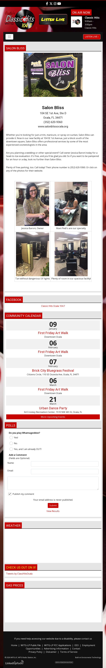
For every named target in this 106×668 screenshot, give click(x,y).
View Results (53, 511)
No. (14, 443)
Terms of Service (68, 651)
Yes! (14, 437)
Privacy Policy (35, 651)
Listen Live (92, 36)
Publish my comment (21, 494)
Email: (10, 470)
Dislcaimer (51, 651)
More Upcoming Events (53, 416)
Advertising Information (56, 648)
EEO (77, 645)
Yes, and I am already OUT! (25, 449)
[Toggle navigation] (9, 37)
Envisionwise (86, 657)
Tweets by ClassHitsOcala (19, 573)
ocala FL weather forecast (53, 560)
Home (14, 645)
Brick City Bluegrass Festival (53, 371)
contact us (86, 638)
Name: (10, 462)
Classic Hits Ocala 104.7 (53, 305)
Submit (53, 505)
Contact (76, 648)
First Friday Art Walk (53, 333)
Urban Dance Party (53, 408)
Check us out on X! (21, 567)
